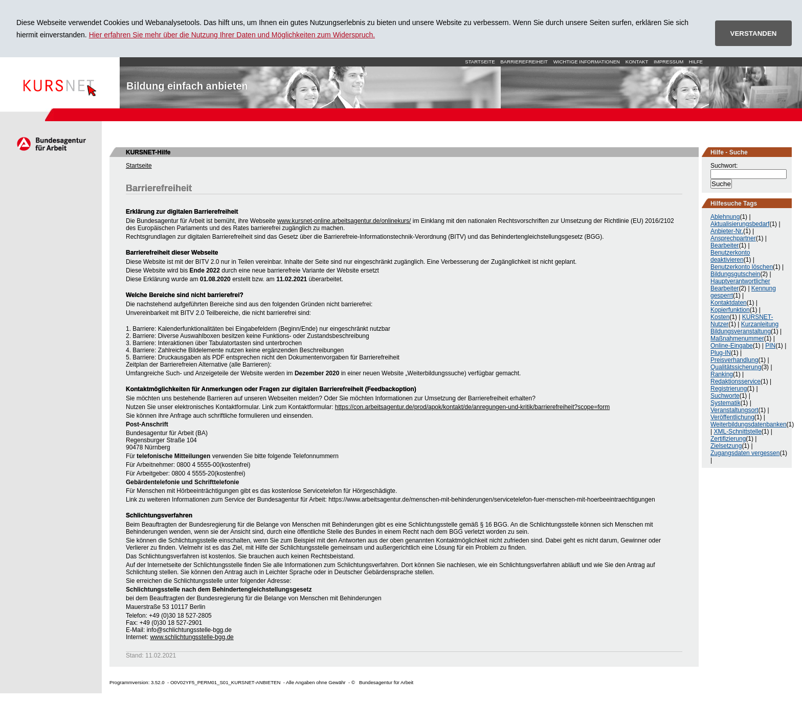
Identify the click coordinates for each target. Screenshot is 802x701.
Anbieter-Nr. (726, 231)
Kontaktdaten (728, 302)
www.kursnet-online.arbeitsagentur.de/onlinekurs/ (344, 220)
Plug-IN (720, 352)
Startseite (60, 82)
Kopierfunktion (730, 309)
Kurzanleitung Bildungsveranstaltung (744, 328)
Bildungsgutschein (735, 274)
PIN (770, 345)
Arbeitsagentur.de (50, 143)
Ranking (721, 374)
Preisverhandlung (734, 360)
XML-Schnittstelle (737, 431)
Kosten (719, 317)
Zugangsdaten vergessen (744, 453)
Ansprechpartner (733, 238)
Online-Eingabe (731, 345)
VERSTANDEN (753, 33)
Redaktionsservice (735, 381)
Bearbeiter (724, 245)
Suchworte (725, 395)
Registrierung (728, 388)
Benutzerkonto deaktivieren (730, 256)
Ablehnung (725, 216)
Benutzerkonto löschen (741, 266)
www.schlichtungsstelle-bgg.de (191, 637)
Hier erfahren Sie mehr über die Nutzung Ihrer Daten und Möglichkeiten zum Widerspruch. (232, 35)
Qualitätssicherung (735, 367)
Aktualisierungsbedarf (739, 224)
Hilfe (696, 61)
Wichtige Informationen (586, 61)
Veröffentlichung (732, 417)
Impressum (668, 61)
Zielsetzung (726, 445)
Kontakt (637, 61)
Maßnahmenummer (737, 338)
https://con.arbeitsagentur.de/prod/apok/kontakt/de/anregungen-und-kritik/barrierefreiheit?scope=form (472, 407)
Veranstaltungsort (734, 410)
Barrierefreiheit (524, 61)
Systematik (725, 402)
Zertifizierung (728, 438)
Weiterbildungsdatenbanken (748, 424)
